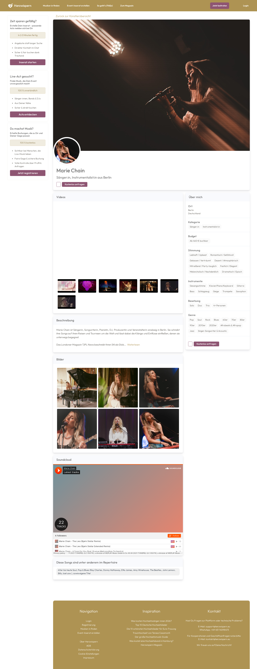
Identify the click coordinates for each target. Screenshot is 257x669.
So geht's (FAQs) (105, 5)
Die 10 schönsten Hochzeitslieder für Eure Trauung (151, 628)
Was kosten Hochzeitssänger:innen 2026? (151, 620)
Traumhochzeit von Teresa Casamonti (151, 632)
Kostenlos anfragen (75, 184)
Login (245, 5)
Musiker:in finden (51, 5)
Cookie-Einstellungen (88, 653)
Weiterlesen (133, 344)
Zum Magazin (126, 5)
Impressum (88, 657)
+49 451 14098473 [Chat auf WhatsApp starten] (220, 629)
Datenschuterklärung (88, 649)
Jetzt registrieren (28, 173)
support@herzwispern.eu (218, 626)
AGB (88, 645)
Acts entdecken (28, 114)
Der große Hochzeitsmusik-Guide (151, 636)
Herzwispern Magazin (151, 644)
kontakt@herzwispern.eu (218, 639)
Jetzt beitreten (219, 5)
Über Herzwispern (89, 641)
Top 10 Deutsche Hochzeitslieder (151, 624)
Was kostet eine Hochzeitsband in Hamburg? (151, 640)
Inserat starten (27, 62)
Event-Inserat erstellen (78, 5)
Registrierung (88, 624)
